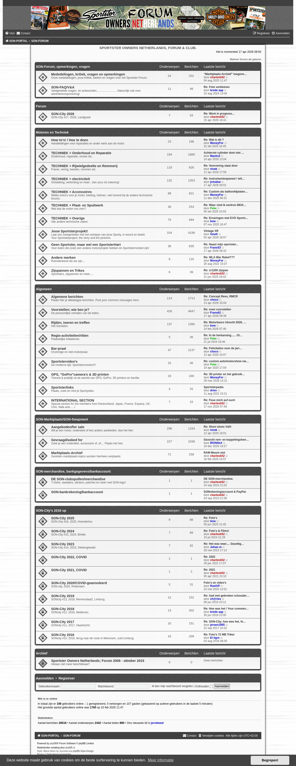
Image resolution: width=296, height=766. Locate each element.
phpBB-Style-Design (83, 751)
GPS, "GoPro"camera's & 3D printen (80, 374)
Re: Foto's (210, 518)
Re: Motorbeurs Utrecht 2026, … (225, 322)
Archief (41, 653)
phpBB (53, 743)
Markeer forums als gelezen (245, 59)
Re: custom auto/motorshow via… (226, 361)
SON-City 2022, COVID (69, 557)
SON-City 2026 (62, 114)
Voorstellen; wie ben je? (70, 309)
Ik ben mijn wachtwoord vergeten (172, 686)
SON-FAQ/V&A (62, 87)
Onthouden (204, 686)
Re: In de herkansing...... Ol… (223, 335)
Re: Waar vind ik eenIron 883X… (225, 205)
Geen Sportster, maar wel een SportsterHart (86, 244)
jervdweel (157, 723)
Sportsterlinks (62, 387)
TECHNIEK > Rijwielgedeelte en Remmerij (84, 166)
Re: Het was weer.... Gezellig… (224, 543)
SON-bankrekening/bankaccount (77, 492)
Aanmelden (45, 678)
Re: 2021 (209, 569)
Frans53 (215, 247)
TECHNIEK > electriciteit (70, 179)
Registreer (67, 678)
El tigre (214, 637)
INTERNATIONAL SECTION (72, 400)
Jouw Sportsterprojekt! (69, 231)
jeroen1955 (217, 624)
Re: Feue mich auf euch (219, 400)
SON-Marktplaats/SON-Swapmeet (62, 419)
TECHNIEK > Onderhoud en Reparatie (81, 153)
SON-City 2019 (62, 596)
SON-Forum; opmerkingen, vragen (63, 67)
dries (213, 390)
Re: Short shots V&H (217, 426)
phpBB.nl (70, 747)
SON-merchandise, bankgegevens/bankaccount (73, 471)
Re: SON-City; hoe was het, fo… (225, 621)
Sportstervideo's (64, 361)
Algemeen (44, 289)
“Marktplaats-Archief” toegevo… (225, 74)
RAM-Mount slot (214, 452)
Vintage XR (211, 231)
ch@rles (215, 599)
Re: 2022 (209, 556)
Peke (213, 208)
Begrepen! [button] (270, 760)
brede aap (216, 90)
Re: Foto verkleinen (217, 87)
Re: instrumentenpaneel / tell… (224, 178)
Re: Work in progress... (219, 113)
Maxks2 (215, 156)
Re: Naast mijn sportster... (221, 244)
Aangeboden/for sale (67, 427)
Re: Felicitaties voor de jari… (223, 348)
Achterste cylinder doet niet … (224, 152)
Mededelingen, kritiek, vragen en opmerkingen (88, 74)
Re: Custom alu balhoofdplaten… (226, 191)
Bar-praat (58, 348)
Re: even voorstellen (217, 309)
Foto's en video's (215, 582)
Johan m (216, 547)
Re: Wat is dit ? (214, 139)
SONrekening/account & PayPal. (225, 491)
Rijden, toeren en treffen (70, 322)
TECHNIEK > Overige (68, 218)
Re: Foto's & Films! (216, 530)
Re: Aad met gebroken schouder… (227, 595)
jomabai (215, 182)
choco (214, 299)
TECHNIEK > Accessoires (71, 192)
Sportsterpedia (213, 387)
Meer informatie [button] (160, 760)
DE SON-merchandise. (218, 478)
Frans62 (215, 312)
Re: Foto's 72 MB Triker (219, 634)
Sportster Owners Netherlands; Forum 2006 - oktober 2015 (97, 661)
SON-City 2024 (62, 531)
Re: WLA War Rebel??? (219, 257)
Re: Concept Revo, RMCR (221, 296)
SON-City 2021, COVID (69, 570)
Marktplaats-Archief (67, 453)
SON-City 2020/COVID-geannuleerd (79, 583)
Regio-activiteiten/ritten (69, 335)
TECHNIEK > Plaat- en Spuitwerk (77, 205)
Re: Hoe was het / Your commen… (226, 608)
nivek (213, 169)
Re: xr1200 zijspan (216, 270)
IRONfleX (216, 443)
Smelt (214, 234)
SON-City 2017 (62, 622)
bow (213, 221)
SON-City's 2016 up (51, 510)
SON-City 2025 (62, 518)
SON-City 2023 (62, 544)
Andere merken (63, 257)
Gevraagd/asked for (67, 440)
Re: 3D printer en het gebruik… (224, 374)
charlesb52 (217, 77)
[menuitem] (10, 33)
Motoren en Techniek (52, 132)
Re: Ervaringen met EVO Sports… (226, 218)
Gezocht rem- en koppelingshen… (226, 439)
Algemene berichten (67, 297)
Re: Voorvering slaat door (221, 165)
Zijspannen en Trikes (67, 270)
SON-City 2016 (62, 635)
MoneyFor (216, 143)
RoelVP (215, 586)
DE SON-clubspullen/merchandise (78, 479)
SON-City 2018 (62, 609)
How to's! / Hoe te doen (69, 140)
